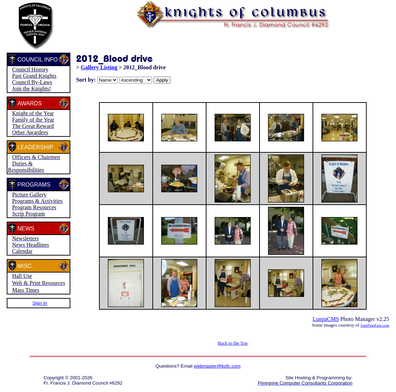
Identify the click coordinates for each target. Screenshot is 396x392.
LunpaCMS (326, 319)
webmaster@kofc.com (217, 366)
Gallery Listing (99, 67)
